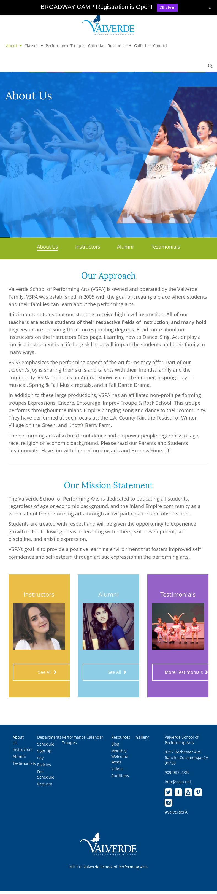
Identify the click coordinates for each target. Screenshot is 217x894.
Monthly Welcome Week (119, 760)
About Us (47, 250)
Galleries (142, 49)
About (14, 49)
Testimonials (165, 250)
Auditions (120, 779)
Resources (119, 49)
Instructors (87, 250)
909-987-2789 (177, 775)
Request (44, 787)
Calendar (96, 49)
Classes (34, 49)
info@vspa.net (178, 785)
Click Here (167, 8)
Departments (49, 740)
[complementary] (177, 863)
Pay (40, 761)
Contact (160, 49)
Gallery (142, 740)
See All (47, 675)
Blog (115, 747)
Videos (117, 772)
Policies (44, 768)
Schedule (45, 747)
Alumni (125, 250)
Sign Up (44, 754)
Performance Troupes (65, 49)
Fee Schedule (45, 777)
